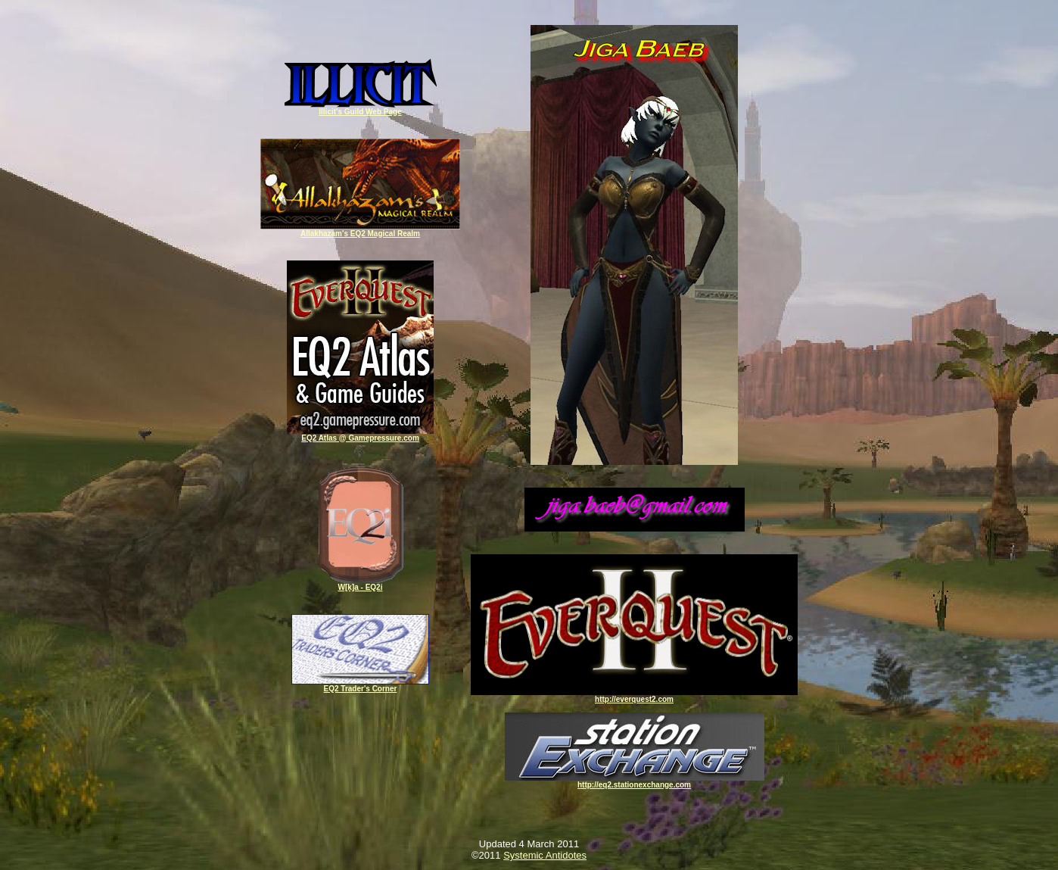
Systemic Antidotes (545, 855)
